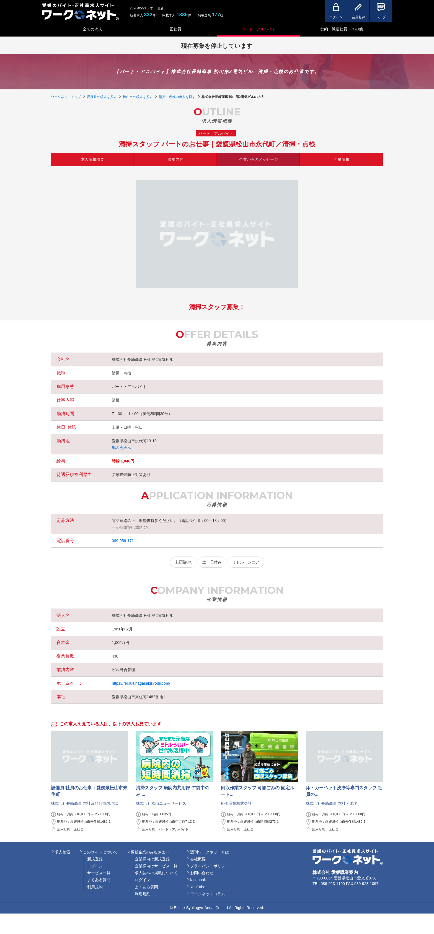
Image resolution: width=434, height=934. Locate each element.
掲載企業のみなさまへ (150, 852)
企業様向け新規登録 (152, 859)
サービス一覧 (98, 873)
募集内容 (175, 159)
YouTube (197, 887)
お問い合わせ (201, 873)
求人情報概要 (92, 159)
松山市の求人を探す (138, 97)
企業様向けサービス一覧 (156, 866)
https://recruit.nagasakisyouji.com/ (141, 683)
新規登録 (95, 859)
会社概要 (198, 859)
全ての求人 (92, 29)
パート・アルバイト (258, 29)
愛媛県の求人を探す (102, 97)
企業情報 (341, 159)
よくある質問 (98, 880)
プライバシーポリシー (209, 866)
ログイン (95, 866)
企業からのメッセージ (258, 159)
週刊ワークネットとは (209, 852)
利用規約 (95, 887)
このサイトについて (100, 852)
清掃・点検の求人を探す (177, 97)
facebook (198, 880)
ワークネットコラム (207, 894)
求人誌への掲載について (156, 873)
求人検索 (62, 852)
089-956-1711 (124, 541)
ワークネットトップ (66, 97)
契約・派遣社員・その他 (341, 29)
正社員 (175, 29)
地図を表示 (121, 447)
